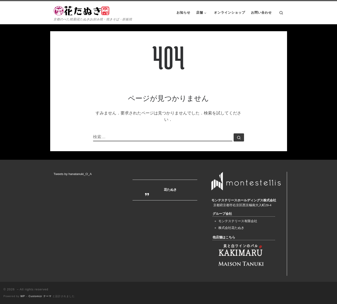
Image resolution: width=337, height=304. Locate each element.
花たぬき (170, 189)
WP (22, 296)
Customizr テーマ (39, 296)
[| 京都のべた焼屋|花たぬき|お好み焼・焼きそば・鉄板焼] (82, 10)
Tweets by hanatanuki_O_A (73, 174)
